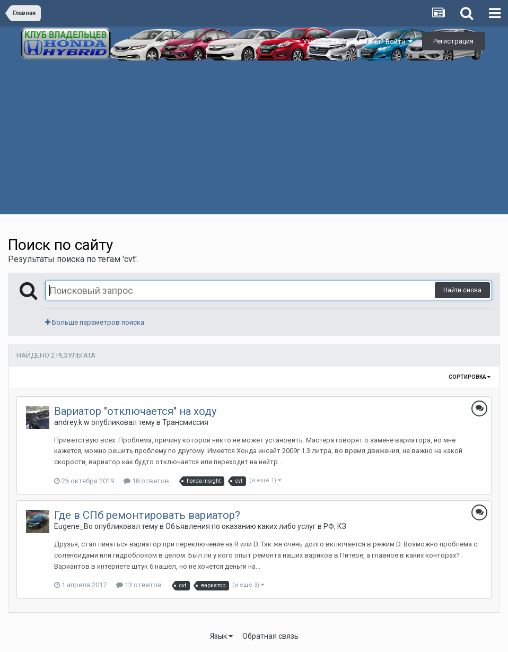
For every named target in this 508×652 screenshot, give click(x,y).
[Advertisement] (254, 140)
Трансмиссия (185, 422)
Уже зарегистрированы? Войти (358, 42)
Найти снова (462, 290)
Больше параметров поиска (94, 322)
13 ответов (139, 585)
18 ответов (146, 481)
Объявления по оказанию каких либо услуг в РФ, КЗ (255, 526)
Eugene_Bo (73, 526)
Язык (221, 636)
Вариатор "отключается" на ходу (135, 411)
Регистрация (453, 41)
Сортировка (470, 377)
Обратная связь (270, 636)
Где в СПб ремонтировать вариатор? (147, 515)
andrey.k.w (72, 422)
